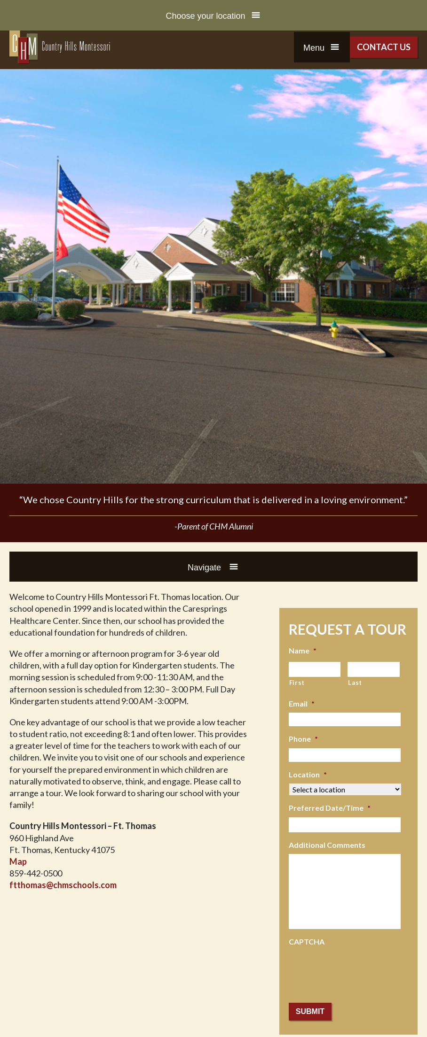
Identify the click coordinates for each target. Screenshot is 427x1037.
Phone (303, 738)
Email (302, 703)
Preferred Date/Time (330, 807)
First (297, 682)
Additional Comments (327, 844)
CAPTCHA (306, 941)
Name (302, 650)
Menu (313, 48)
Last (355, 682)
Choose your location (205, 16)
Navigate (205, 567)
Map (18, 861)
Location (308, 774)
